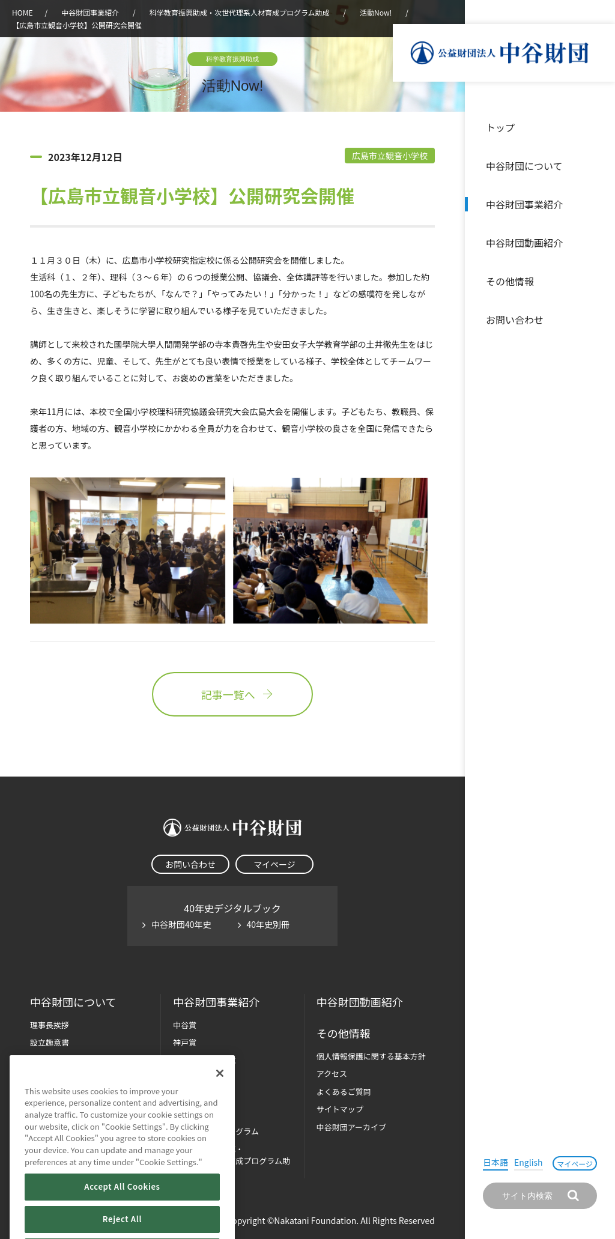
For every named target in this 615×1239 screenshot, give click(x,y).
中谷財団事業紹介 (524, 204)
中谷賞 (184, 1025)
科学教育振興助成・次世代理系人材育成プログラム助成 (240, 12)
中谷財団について (524, 166)
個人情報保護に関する (371, 1056)
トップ (500, 127)
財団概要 (45, 1060)
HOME (22, 12)
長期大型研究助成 (204, 1060)
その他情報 (510, 281)
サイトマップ (340, 1109)
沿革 (597, 242)
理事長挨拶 (49, 1025)
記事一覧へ (232, 694)
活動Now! (376, 12)
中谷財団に (73, 1002)
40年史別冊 (268, 924)
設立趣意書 (49, 1042)
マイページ (575, 1164)
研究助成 (188, 1077)
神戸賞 (184, 1042)
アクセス (332, 1073)
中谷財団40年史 (181, 924)
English (528, 1162)
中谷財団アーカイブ (351, 1127)
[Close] (220, 1098)
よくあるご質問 (344, 1091)
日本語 (495, 1162)
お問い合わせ (515, 319)
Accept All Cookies (122, 1212)
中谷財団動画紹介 (524, 242)
